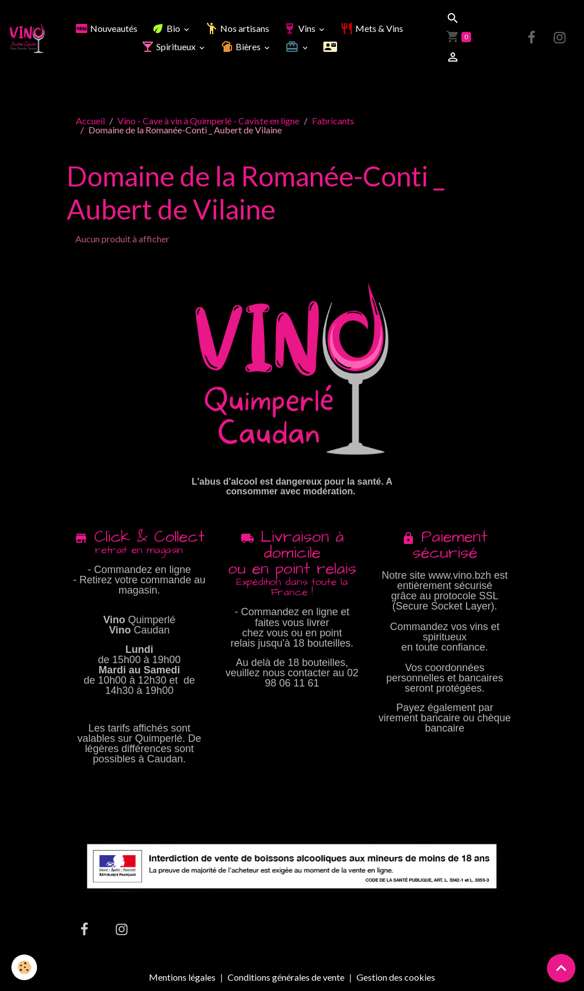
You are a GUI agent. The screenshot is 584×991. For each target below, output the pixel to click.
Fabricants (333, 120)
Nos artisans (237, 28)
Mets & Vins (371, 28)
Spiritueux (169, 46)
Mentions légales (182, 977)
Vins (300, 28)
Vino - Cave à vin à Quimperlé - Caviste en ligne (208, 120)
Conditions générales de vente (286, 977)
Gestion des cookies (395, 977)
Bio (166, 28)
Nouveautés (106, 28)
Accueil (90, 120)
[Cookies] (24, 967)
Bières (241, 46)
